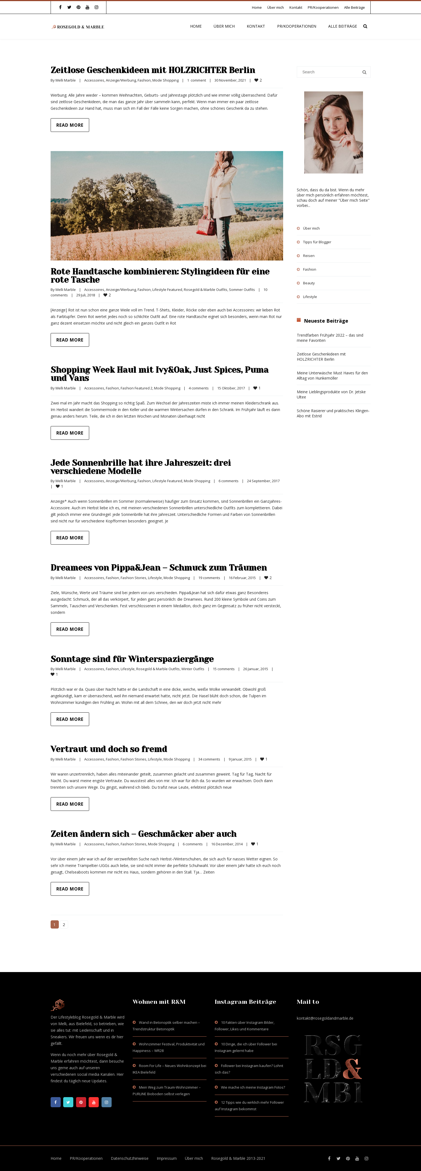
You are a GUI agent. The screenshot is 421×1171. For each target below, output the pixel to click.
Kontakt (295, 7)
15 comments (224, 668)
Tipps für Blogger (317, 241)
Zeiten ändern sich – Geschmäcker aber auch (143, 834)
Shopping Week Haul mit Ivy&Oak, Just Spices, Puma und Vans (160, 374)
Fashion (144, 80)
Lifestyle (155, 577)
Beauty (309, 283)
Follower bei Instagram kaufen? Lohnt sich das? (249, 1069)
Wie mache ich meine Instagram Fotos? (253, 1087)
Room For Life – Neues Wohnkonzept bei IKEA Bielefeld (169, 1069)
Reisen (309, 255)
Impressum (167, 1158)
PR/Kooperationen (323, 7)
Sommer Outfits (242, 289)
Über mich (275, 7)
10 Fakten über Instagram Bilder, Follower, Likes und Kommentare (244, 1025)
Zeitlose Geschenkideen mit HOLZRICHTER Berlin (153, 70)
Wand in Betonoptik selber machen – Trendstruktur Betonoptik (166, 1025)
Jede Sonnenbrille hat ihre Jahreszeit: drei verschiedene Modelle (141, 467)
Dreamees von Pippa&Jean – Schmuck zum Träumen (159, 568)
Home (257, 7)
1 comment (196, 80)
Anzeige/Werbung (121, 80)
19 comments (209, 577)
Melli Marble (66, 80)
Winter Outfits (192, 668)
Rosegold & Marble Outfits (205, 289)
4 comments (199, 388)
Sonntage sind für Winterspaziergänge (132, 659)
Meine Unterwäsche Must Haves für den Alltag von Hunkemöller (332, 375)
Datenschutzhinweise (130, 1158)
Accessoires (94, 80)
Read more (69, 125)
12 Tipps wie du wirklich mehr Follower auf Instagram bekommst (249, 1105)
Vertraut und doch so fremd (109, 749)
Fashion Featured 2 (136, 388)
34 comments (209, 759)
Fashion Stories (133, 577)
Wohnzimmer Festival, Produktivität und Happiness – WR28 (169, 1047)
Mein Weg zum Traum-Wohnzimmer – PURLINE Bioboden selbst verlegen (167, 1090)
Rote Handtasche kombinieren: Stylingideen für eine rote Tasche (160, 276)
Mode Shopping (165, 80)
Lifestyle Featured (167, 289)
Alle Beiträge (354, 7)
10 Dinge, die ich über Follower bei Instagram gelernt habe (246, 1047)
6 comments (229, 480)
